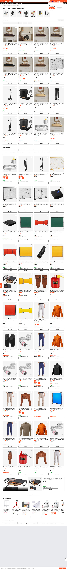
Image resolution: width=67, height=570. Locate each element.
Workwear (12, 15)
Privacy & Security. (33, 568)
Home (3, 5)
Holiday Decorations (33, 16)
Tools (19, 15)
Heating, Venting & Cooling (8, 5)
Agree (62, 568)
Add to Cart (10, 53)
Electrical (47, 15)
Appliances (40, 15)
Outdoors (6, 15)
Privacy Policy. (51, 10)
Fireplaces (13, 5)
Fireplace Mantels (17, 5)
